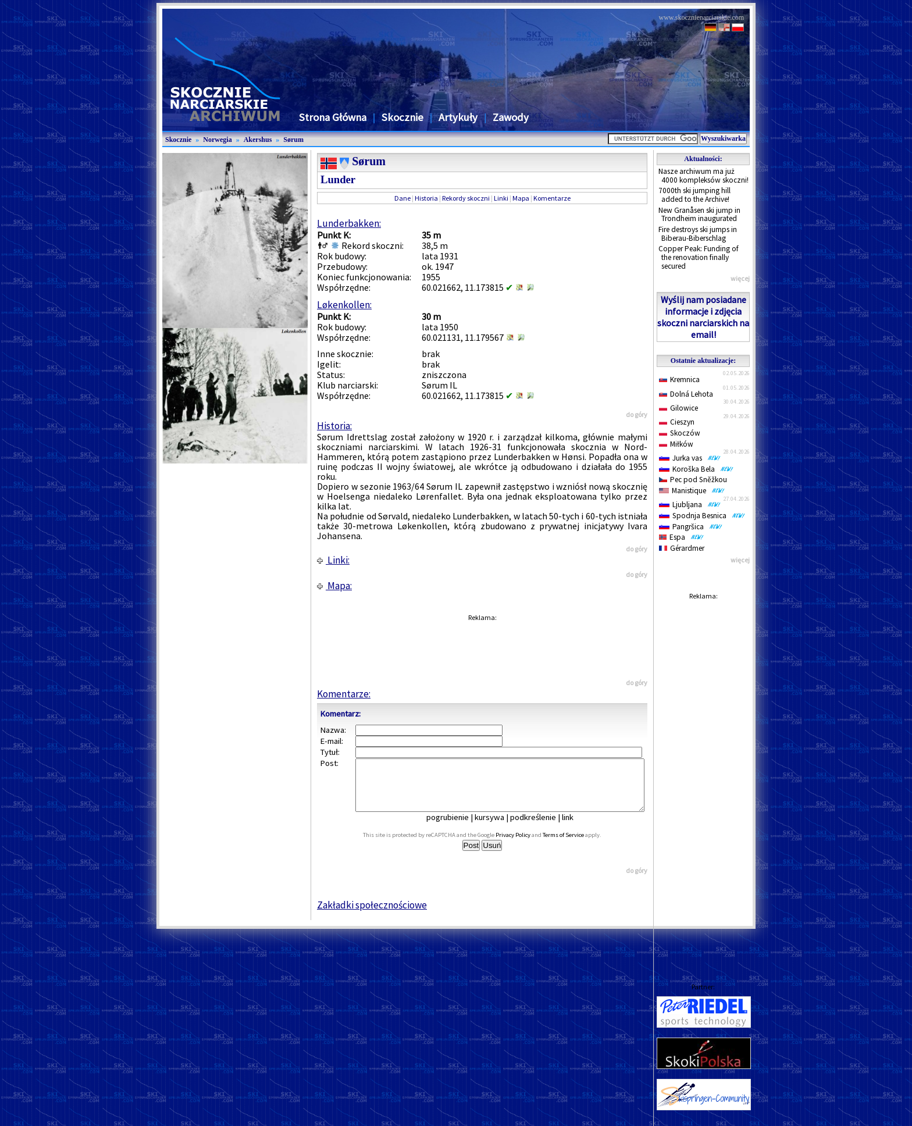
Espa (681, 537)
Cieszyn (676, 422)
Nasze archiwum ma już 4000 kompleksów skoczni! (703, 175)
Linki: (333, 560)
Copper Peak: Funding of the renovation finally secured (698, 257)
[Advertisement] (703, 779)
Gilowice (678, 408)
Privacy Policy (525, 845)
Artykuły (458, 117)
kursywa (497, 827)
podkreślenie (541, 827)
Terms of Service (576, 845)
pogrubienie (455, 827)
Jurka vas (690, 458)
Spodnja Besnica (702, 516)
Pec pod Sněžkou (693, 479)
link (576, 827)
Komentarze (552, 198)
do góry (636, 414)
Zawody (511, 117)
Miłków (676, 444)
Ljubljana (690, 504)
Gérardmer (681, 548)
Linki (501, 198)
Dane (402, 198)
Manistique (692, 491)
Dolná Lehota (686, 394)
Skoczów (679, 433)
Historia (426, 198)
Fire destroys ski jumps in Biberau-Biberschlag (697, 234)
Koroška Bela (696, 469)
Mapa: (334, 585)
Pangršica (690, 527)
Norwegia (217, 140)
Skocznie (402, 117)
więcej (740, 278)
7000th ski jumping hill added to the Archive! (694, 195)
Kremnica (679, 379)
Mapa (520, 198)
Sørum (293, 140)
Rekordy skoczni (466, 198)
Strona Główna (332, 117)
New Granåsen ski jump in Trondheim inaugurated (699, 214)
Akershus (258, 140)
